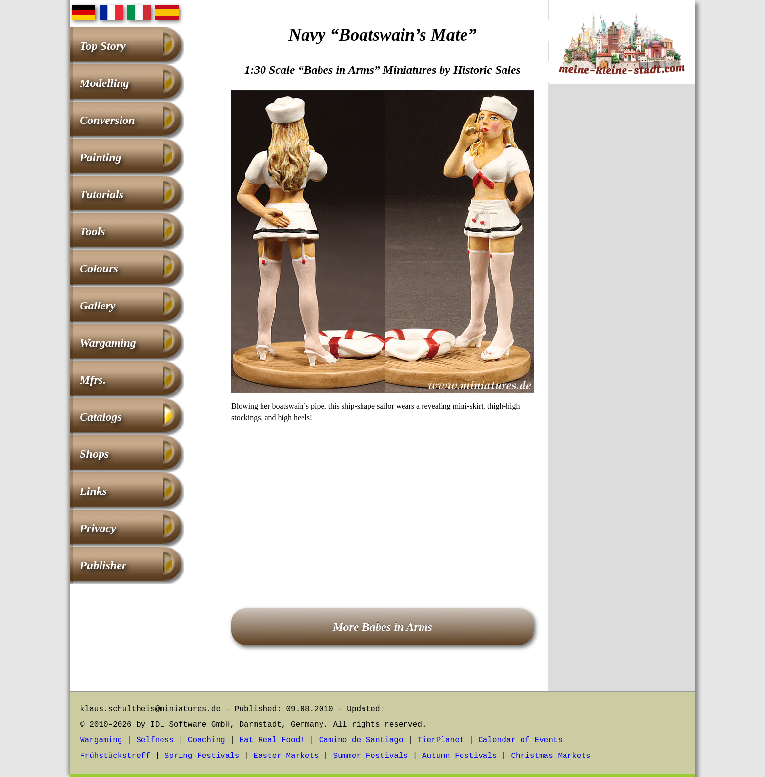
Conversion (107, 120)
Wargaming (108, 342)
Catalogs (101, 416)
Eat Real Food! (271, 740)
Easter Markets (286, 756)
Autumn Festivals (459, 756)
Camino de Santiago (361, 740)
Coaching (206, 740)
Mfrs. (93, 379)
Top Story (102, 46)
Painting (100, 157)
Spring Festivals (202, 756)
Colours (99, 268)
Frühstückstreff (115, 756)
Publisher (103, 565)
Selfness (155, 740)
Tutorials (101, 194)
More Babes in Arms (382, 626)
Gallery (97, 305)
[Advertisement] (382, 501)
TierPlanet (440, 740)
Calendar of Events (520, 740)
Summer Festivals (370, 756)
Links (93, 491)
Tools (92, 231)
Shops (94, 454)
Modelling (104, 83)
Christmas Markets (550, 756)
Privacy (98, 528)
